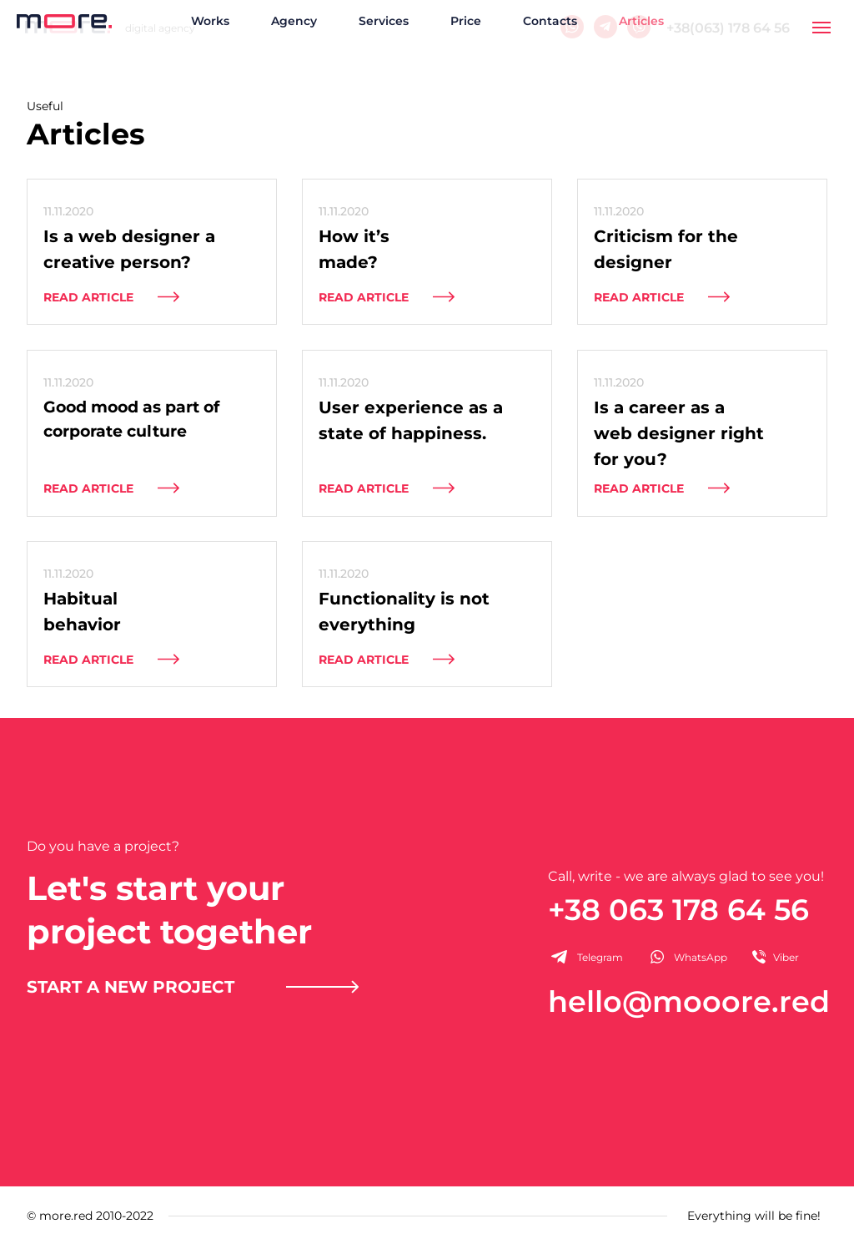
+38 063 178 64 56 (678, 910)
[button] (193, 986)
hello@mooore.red (689, 1001)
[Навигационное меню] (821, 27)
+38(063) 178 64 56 (728, 28)
